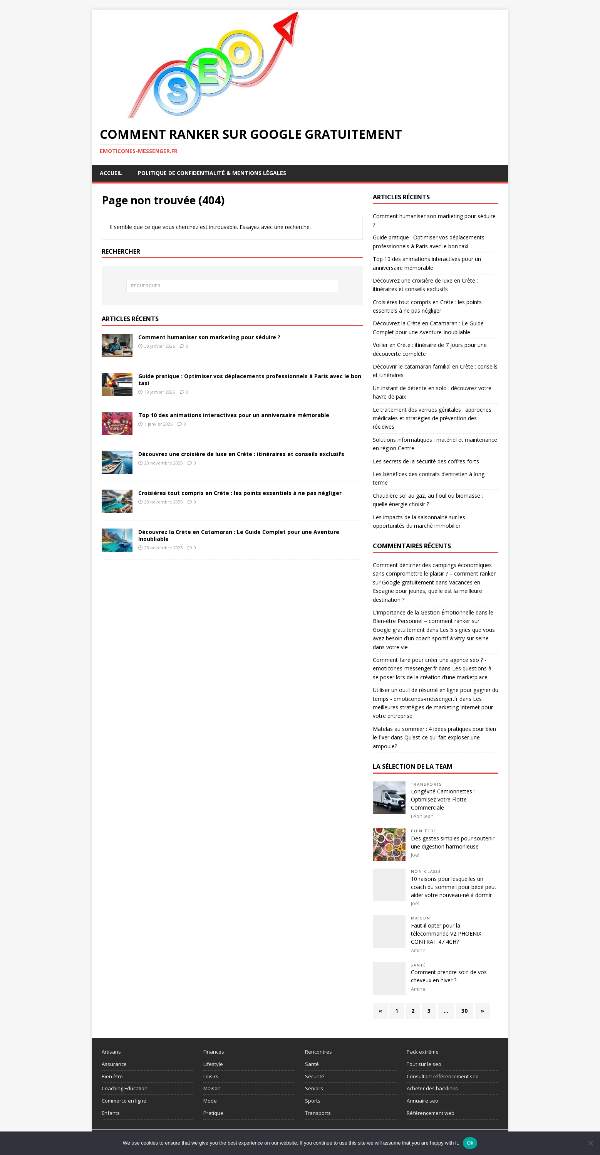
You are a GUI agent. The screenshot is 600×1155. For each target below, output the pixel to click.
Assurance (114, 1064)
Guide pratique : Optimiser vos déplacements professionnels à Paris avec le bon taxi (249, 379)
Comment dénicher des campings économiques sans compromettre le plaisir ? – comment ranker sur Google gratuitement (434, 573)
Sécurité (314, 1076)
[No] (590, 1143)
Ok (470, 1143)
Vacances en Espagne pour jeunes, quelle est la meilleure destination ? (427, 591)
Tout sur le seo (424, 1064)
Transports (426, 784)
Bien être (424, 830)
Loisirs (210, 1076)
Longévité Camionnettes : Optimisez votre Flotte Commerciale (443, 799)
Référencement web (430, 1113)
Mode (210, 1100)
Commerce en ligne (124, 1100)
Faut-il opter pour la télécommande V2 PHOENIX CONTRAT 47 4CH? (446, 933)
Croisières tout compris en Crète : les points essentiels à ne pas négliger (240, 493)
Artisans (111, 1051)
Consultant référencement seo (443, 1076)
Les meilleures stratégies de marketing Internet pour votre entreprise (433, 707)
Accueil (111, 173)
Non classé (426, 871)
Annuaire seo (422, 1100)
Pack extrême (423, 1051)
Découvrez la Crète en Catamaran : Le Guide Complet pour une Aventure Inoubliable (238, 535)
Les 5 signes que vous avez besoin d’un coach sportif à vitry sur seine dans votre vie (434, 638)
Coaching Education (124, 1088)
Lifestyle (213, 1064)
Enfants (111, 1113)
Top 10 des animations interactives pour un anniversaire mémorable (233, 415)
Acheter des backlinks (432, 1088)
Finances (213, 1051)
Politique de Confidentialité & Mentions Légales (212, 173)
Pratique (213, 1113)
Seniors (314, 1088)
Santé (418, 965)
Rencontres (318, 1051)
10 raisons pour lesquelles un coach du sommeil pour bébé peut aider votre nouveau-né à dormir (453, 887)
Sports (312, 1100)
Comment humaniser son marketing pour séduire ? (209, 337)
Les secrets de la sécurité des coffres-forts (426, 461)
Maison (421, 918)
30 (464, 1010)
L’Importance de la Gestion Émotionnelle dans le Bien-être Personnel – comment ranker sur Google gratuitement (433, 621)
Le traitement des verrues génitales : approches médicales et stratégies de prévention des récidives (432, 418)
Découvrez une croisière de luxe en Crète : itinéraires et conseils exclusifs (241, 454)
